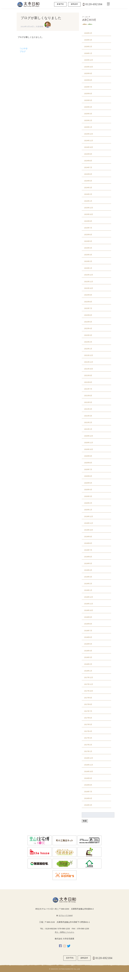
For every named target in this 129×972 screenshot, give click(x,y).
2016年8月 (88, 785)
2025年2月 (88, 120)
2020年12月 (88, 436)
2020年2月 (88, 503)
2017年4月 (88, 731)
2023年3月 (88, 255)
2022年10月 (88, 288)
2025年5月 (88, 100)
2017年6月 (88, 718)
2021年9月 (88, 375)
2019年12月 (88, 516)
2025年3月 (88, 114)
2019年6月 (88, 557)
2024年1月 (88, 201)
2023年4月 (88, 248)
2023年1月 (88, 268)
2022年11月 (88, 282)
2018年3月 (88, 657)
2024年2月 (88, 194)
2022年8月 (88, 302)
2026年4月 (88, 33)
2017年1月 (88, 751)
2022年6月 (88, 315)
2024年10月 (88, 147)
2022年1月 (88, 349)
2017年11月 (88, 684)
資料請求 (74, 4)
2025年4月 (88, 107)
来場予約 (60, 4)
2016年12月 (88, 758)
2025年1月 (88, 127)
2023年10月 (88, 214)
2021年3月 (88, 416)
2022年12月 (88, 275)
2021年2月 (88, 422)
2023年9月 (88, 221)
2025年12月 (88, 60)
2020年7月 (88, 469)
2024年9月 (88, 154)
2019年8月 (88, 543)
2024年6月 (88, 174)
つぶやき (24, 48)
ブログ (23, 51)
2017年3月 (88, 738)
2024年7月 (88, 167)
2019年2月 (88, 584)
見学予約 (70, 958)
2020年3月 (88, 496)
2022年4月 (88, 328)
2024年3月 (88, 188)
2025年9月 (88, 73)
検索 (85, 821)
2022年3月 (88, 335)
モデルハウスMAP (65, 915)
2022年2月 (88, 342)
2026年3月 (88, 40)
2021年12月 (88, 355)
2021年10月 (88, 369)
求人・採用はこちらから (64, 932)
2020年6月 (88, 476)
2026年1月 (88, 53)
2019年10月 (88, 530)
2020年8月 (88, 463)
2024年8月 (88, 161)
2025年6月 (88, 94)
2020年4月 (88, 490)
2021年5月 (88, 402)
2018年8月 (88, 624)
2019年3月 (88, 577)
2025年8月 (88, 80)
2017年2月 (88, 745)
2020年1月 (88, 510)
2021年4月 (88, 409)
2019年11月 (88, 523)
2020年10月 (88, 449)
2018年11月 (88, 604)
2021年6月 (88, 396)
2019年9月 (88, 537)
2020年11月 (88, 443)
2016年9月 (88, 778)
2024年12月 (88, 134)
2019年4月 (88, 570)
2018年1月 (88, 671)
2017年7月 (88, 711)
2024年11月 (88, 141)
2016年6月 (88, 798)
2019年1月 (88, 590)
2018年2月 (88, 664)
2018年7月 (88, 631)
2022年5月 (88, 322)
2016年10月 (88, 771)
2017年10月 (88, 691)
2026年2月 (88, 47)
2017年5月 (88, 724)
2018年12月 (88, 597)
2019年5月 (88, 563)
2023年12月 (88, 208)
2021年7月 (88, 389)
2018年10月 (88, 610)
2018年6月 (88, 637)
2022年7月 (88, 308)
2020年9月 (88, 456)
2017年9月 (88, 698)
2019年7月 (88, 550)
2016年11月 (88, 765)
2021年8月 (88, 382)
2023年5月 (88, 241)
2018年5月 (88, 644)
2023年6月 (88, 235)
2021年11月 (88, 362)
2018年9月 (88, 617)
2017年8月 (88, 704)
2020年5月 (88, 483)
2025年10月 (88, 67)
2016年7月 (88, 792)
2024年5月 (88, 181)
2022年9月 (88, 295)
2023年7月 (88, 228)
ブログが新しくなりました (41, 18)
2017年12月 (88, 677)
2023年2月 (88, 261)
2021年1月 (88, 429)
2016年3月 (88, 805)
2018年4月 (88, 651)
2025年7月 (88, 87)
